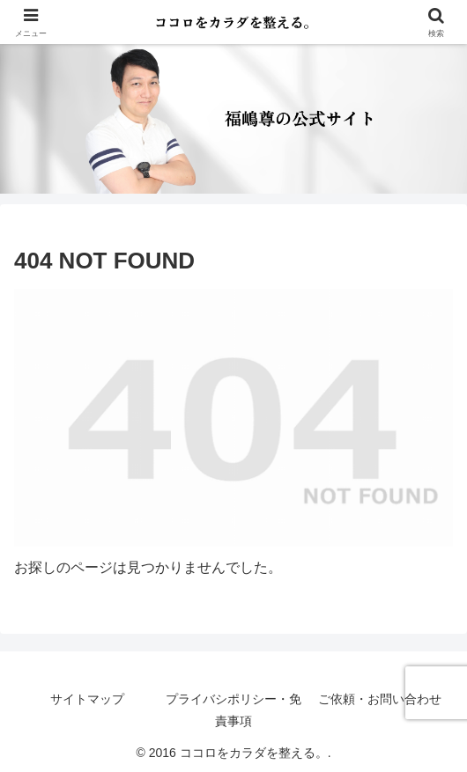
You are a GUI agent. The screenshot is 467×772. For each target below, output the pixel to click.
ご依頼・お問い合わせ (379, 699)
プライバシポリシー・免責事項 (233, 710)
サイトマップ (87, 699)
